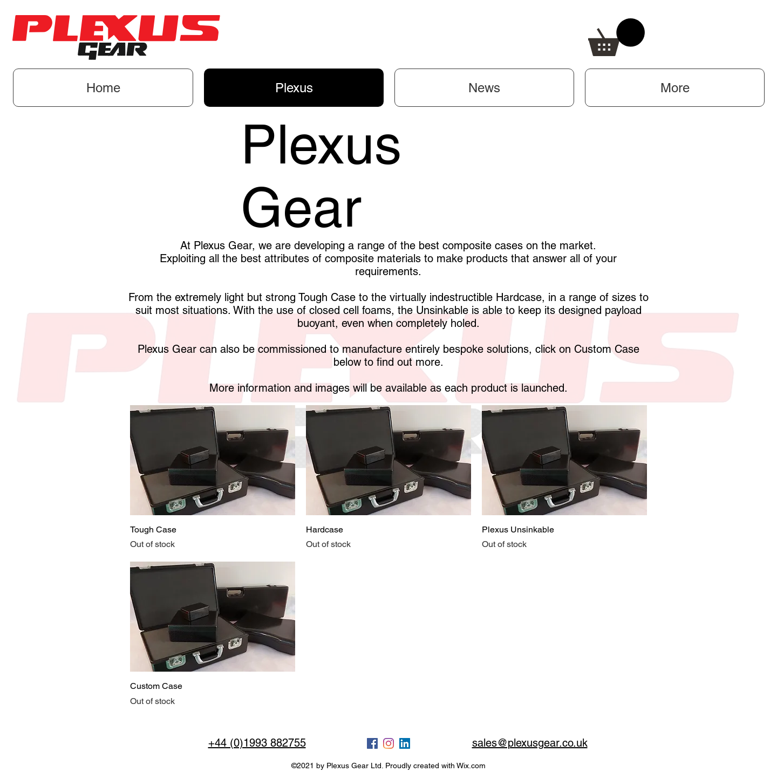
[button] (616, 37)
